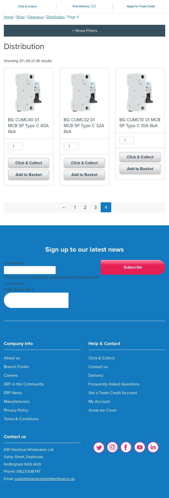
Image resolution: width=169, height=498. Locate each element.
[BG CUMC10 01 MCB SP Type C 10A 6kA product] (140, 92)
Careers (11, 375)
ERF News (13, 392)
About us (12, 358)
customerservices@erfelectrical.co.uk (45, 479)
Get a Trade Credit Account (112, 392)
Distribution (56, 17)
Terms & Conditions (21, 419)
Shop (20, 17)
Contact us (98, 366)
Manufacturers (16, 401)
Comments (13, 262)
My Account (99, 401)
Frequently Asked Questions (113, 384)
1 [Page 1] (75, 207)
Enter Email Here (19, 289)
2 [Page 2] (85, 207)
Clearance (35, 17)
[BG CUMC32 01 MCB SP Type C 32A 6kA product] (84, 92)
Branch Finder (16, 366)
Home (8, 17)
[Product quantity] (15, 146)
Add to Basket (29, 174)
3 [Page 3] (95, 207)
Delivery (95, 375)
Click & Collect (28, 162)
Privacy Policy (16, 410)
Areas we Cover (102, 410)
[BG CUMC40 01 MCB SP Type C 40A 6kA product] (28, 92)
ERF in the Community (24, 384)
